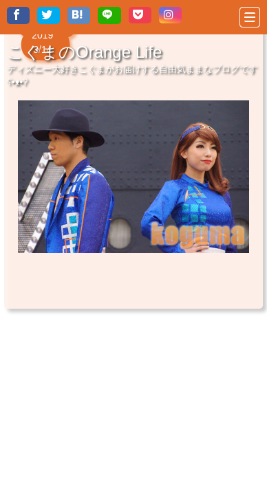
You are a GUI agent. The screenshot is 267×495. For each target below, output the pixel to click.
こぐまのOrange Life (84, 52)
